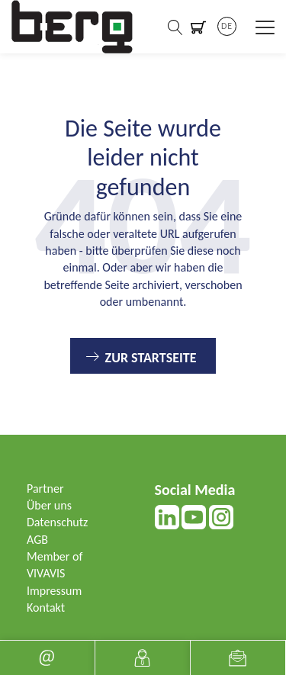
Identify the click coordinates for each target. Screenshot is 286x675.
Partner (45, 488)
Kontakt (46, 607)
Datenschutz (57, 522)
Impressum (54, 590)
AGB (37, 539)
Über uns (49, 505)
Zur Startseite (151, 357)
